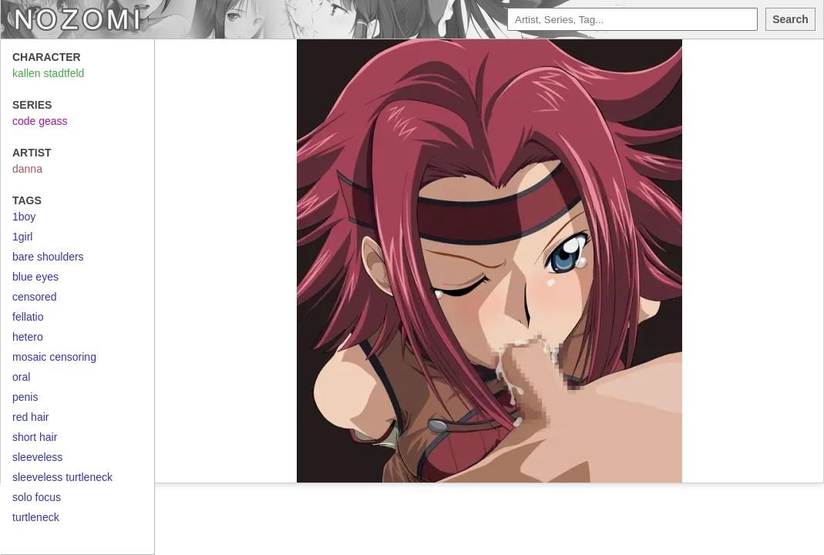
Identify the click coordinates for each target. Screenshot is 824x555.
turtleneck (35, 517)
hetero (27, 337)
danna (27, 169)
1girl (22, 236)
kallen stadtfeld (48, 73)
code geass (40, 121)
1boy (23, 216)
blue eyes (35, 277)
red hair (30, 417)
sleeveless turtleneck (62, 477)
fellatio (27, 317)
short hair (34, 437)
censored (34, 297)
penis (25, 397)
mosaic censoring (54, 357)
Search (790, 19)
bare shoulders (48, 257)
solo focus (36, 497)
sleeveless (37, 457)
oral (21, 377)
